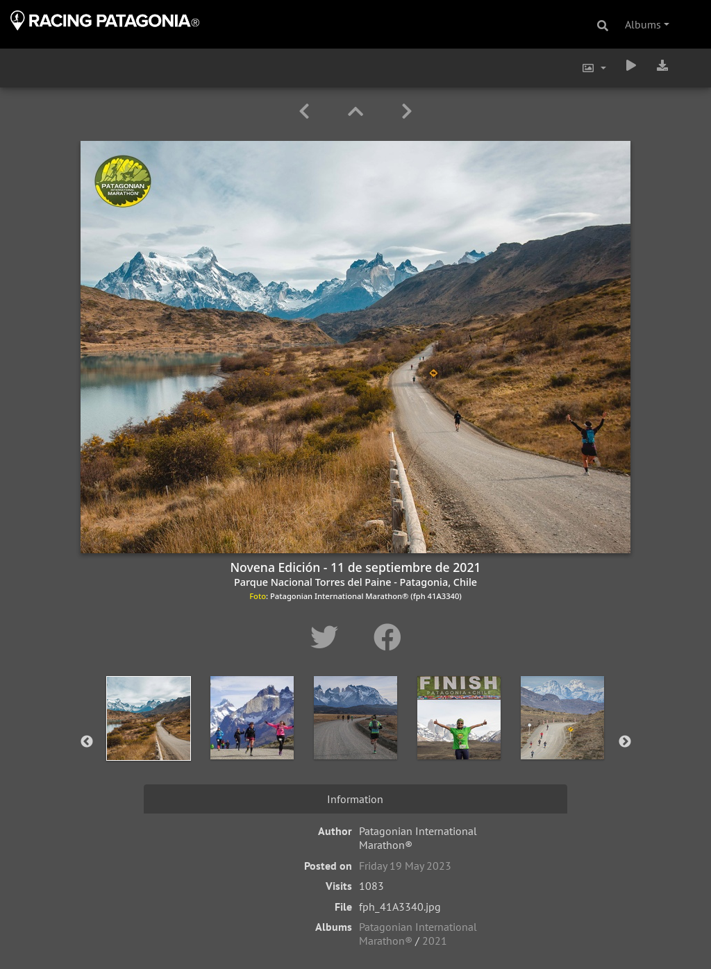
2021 (434, 940)
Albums (643, 24)
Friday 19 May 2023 (405, 866)
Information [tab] (355, 799)
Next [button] (625, 742)
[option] (149, 739)
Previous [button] (87, 742)
